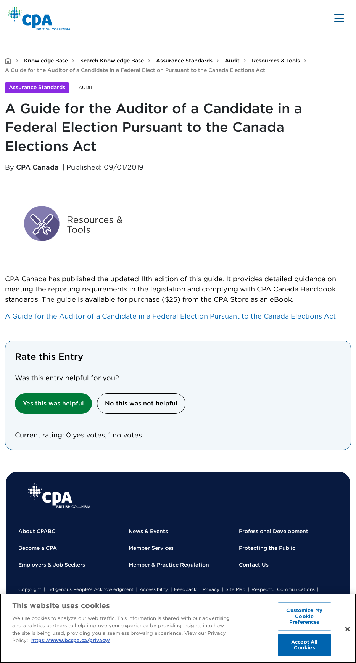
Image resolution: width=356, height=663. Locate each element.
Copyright (29, 589)
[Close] (347, 629)
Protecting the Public (267, 548)
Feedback (185, 589)
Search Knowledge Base (112, 61)
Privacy (211, 589)
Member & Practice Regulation (169, 565)
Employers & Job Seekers (51, 565)
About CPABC (36, 531)
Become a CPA (37, 548)
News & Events (148, 531)
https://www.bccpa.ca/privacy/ (70, 640)
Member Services (151, 548)
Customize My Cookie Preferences (304, 616)
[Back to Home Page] (39, 18)
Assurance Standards (184, 61)
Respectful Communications (283, 589)
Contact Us (254, 565)
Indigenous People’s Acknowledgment (90, 589)
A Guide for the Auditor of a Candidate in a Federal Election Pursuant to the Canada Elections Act (170, 316)
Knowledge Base (46, 61)
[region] (178, 628)
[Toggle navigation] (339, 18)
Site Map (235, 589)
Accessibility (154, 589)
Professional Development (273, 531)
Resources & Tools (276, 61)
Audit (232, 61)
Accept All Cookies (304, 645)
